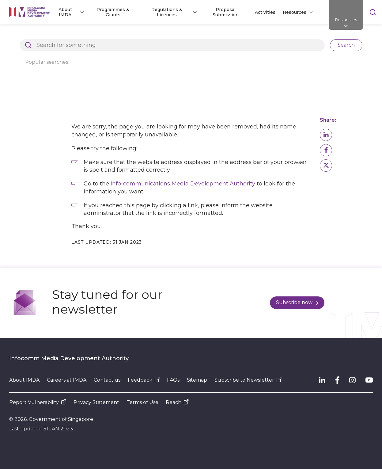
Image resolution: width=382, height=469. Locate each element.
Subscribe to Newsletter (248, 380)
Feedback (144, 380)
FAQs (173, 380)
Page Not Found (111, 35)
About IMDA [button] (65, 12)
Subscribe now (297, 302)
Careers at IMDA (66, 380)
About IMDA (24, 380)
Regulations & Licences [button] (166, 12)
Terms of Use (142, 402)
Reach (177, 402)
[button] (326, 135)
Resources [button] (294, 12)
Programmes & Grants (112, 12)
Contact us (107, 380)
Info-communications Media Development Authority (183, 183)
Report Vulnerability (37, 402)
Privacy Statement (96, 402)
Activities (265, 12)
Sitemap (197, 380)
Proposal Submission (226, 12)
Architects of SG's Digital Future (44, 35)
